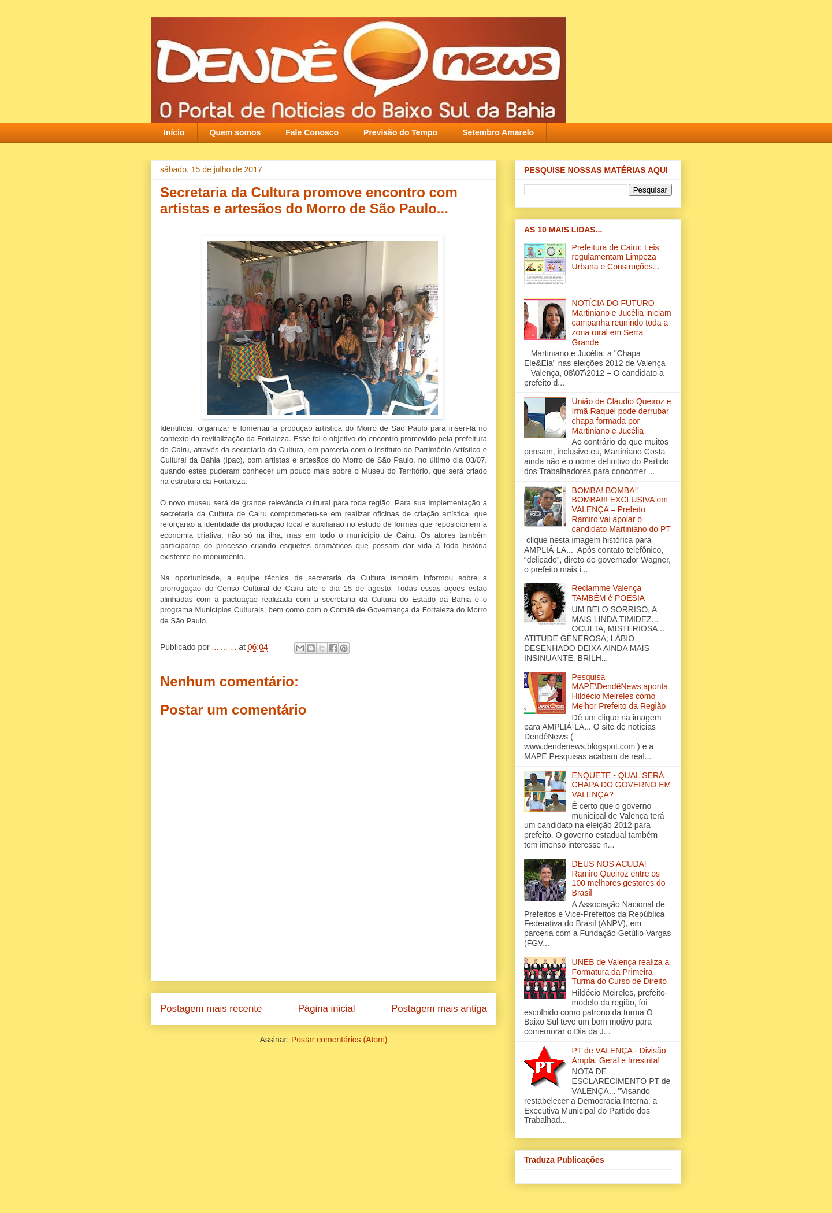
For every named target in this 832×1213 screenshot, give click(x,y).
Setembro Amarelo (498, 132)
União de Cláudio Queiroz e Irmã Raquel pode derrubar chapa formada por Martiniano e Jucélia (621, 416)
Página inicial (326, 1008)
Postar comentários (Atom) (339, 1039)
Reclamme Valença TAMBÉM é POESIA (608, 592)
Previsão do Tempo (400, 132)
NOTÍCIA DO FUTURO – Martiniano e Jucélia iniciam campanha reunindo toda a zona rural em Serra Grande (621, 322)
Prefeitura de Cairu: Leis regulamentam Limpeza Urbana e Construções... (616, 257)
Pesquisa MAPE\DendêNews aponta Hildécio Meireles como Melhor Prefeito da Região (620, 691)
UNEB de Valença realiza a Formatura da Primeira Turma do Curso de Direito (621, 971)
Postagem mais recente (211, 1008)
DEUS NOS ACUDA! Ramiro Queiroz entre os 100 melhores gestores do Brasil (619, 878)
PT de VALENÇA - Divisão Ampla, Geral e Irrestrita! (619, 1055)
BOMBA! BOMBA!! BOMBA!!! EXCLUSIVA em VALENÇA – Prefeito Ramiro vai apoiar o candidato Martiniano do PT (621, 510)
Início (174, 132)
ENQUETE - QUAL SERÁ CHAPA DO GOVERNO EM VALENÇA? (621, 785)
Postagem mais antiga (439, 1008)
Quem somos (235, 132)
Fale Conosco (312, 132)
